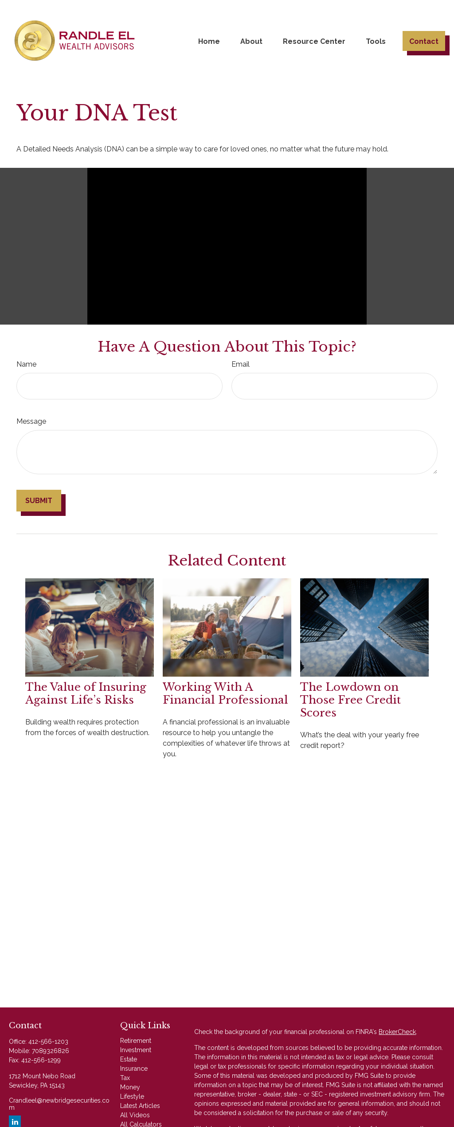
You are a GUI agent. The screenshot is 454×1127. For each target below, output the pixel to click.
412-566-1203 (48, 1041)
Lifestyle (132, 1096)
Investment (135, 1049)
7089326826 (50, 1050)
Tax (125, 1077)
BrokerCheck (397, 1031)
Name (26, 364)
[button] (209, 41)
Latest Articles (140, 1105)
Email (240, 364)
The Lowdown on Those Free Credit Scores (350, 700)
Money (130, 1087)
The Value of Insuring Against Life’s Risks (85, 693)
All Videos (135, 1115)
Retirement (135, 1040)
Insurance (134, 1068)
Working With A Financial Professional (225, 693)
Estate (128, 1059)
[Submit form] (38, 500)
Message (31, 421)
